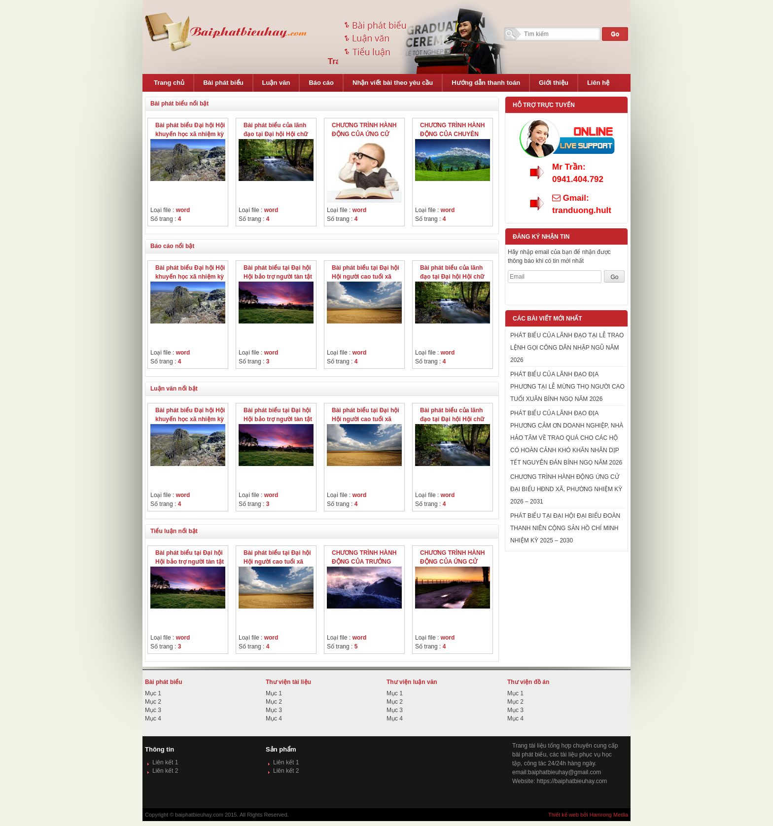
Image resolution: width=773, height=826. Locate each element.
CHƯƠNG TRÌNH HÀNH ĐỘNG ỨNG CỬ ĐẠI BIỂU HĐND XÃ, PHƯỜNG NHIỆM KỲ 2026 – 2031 (566, 489)
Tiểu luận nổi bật (174, 531)
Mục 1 (153, 693)
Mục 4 (153, 718)
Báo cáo (321, 82)
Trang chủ (169, 82)
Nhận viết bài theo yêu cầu (392, 82)
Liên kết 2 (165, 770)
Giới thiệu (553, 82)
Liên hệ (598, 82)
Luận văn (276, 82)
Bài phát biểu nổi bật (179, 103)
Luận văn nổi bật (174, 388)
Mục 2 (153, 701)
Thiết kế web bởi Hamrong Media (588, 815)
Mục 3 (153, 710)
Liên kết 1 (165, 762)
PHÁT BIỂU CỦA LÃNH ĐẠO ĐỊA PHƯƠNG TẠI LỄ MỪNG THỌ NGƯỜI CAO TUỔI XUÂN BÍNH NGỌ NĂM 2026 (567, 386)
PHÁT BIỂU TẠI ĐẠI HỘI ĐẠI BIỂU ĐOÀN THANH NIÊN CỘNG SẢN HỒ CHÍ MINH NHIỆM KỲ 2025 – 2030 (565, 528)
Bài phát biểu (223, 82)
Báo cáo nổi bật (172, 246)
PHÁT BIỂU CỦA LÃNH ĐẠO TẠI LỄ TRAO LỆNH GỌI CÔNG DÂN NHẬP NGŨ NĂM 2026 (567, 347)
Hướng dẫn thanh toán (486, 82)
